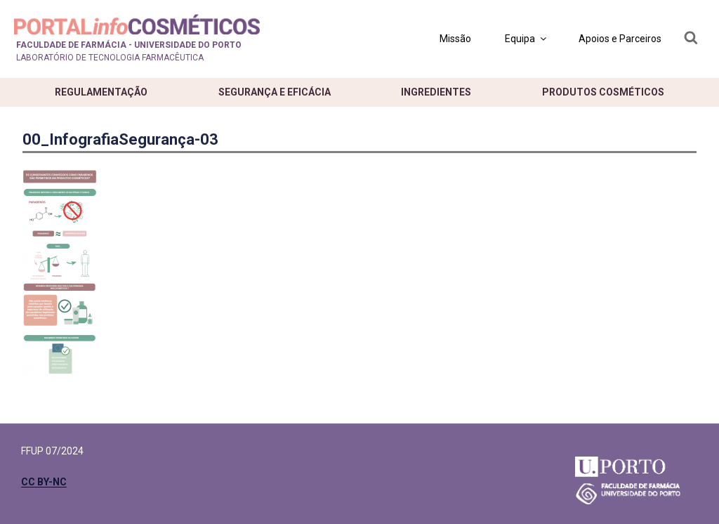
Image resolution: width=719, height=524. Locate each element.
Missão (455, 38)
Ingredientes (436, 92)
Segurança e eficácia (274, 92)
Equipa (526, 38)
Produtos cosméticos (603, 92)
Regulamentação (101, 92)
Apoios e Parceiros (620, 38)
